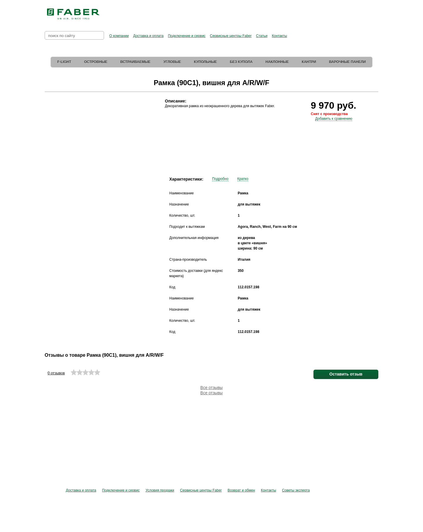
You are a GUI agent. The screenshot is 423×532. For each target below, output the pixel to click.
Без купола (241, 62)
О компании (119, 36)
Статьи (261, 36)
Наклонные (277, 62)
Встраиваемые (135, 62)
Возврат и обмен (241, 490)
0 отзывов (56, 373)
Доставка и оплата (148, 36)
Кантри (309, 62)
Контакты (279, 36)
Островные (95, 62)
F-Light (64, 62)
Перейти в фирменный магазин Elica (270, 12)
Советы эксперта (296, 490)
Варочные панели (347, 62)
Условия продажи (159, 490)
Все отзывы (211, 387)
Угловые (172, 62)
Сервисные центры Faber (231, 36)
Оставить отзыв (345, 374)
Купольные (205, 62)
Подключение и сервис (187, 36)
